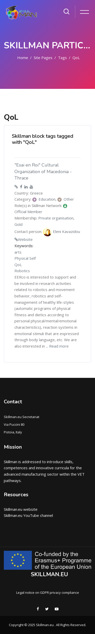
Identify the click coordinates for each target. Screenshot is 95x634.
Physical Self (25, 258)
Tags (62, 57)
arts (18, 252)
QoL (76, 57)
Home (22, 57)
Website (25, 239)
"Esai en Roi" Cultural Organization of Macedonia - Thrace (43, 171)
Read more (59, 346)
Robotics (22, 270)
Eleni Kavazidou (61, 231)
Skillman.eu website (20, 509)
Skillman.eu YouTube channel (28, 515)
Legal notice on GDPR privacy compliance (47, 592)
